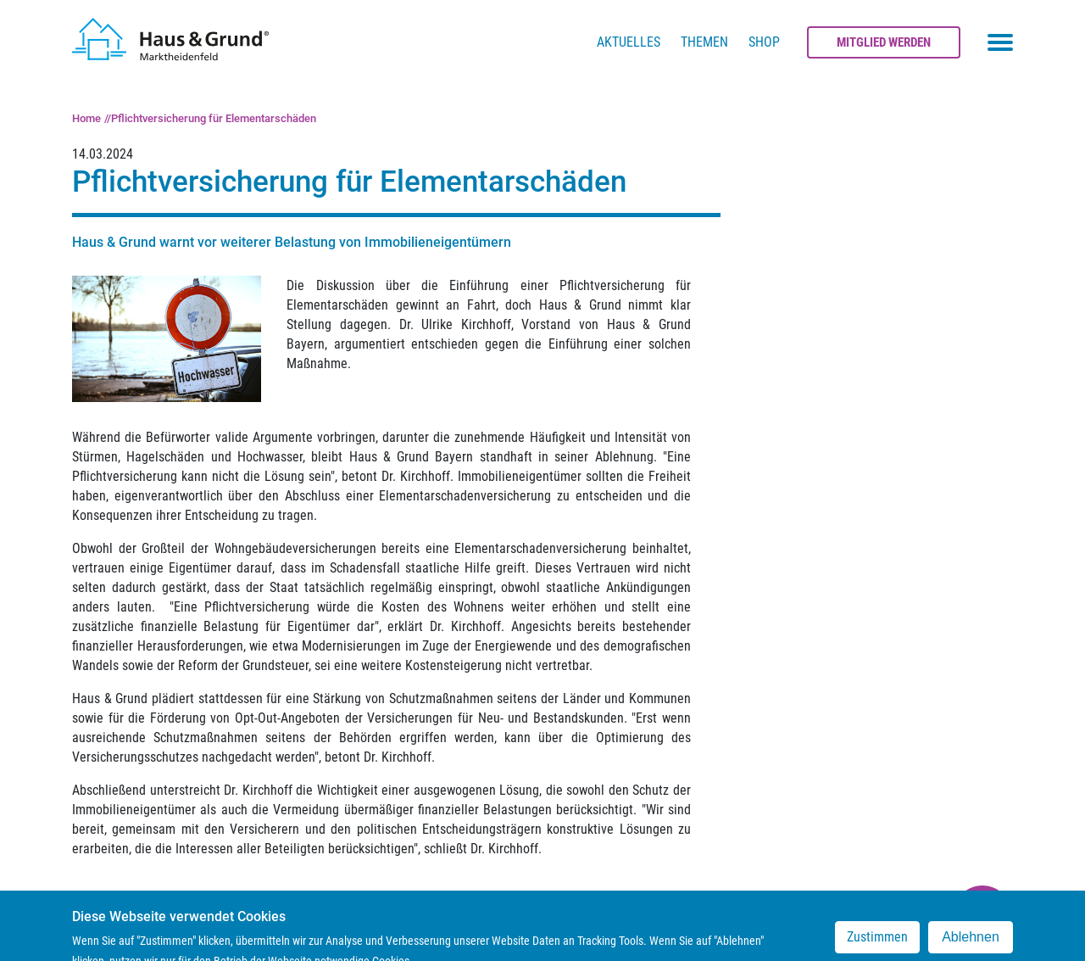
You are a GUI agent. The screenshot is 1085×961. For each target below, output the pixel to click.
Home (86, 118)
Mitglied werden (884, 42)
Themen (704, 42)
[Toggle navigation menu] (1000, 42)
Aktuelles (628, 42)
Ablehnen (970, 943)
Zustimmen (877, 944)
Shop (764, 42)
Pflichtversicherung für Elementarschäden (213, 118)
